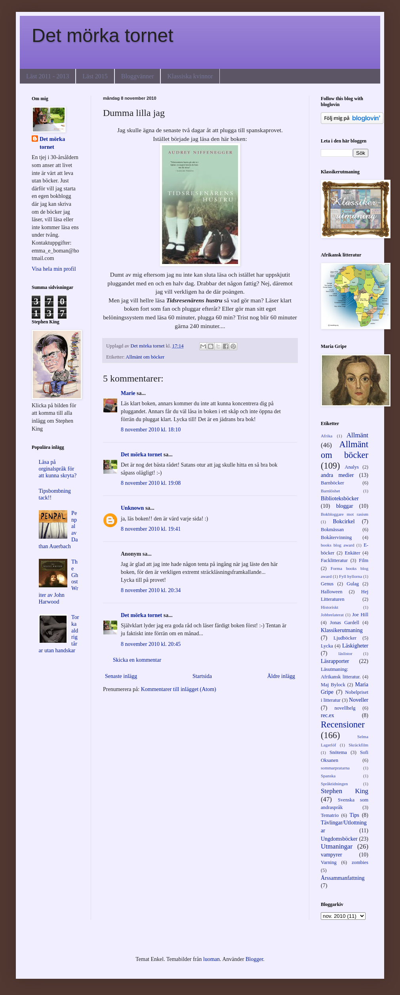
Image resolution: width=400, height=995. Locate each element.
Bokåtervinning (336, 537)
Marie (128, 393)
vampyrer (331, 855)
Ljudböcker (344, 638)
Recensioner (343, 724)
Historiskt (329, 607)
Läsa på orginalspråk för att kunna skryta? (58, 469)
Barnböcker (332, 483)
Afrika (326, 435)
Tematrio (330, 815)
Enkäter (352, 553)
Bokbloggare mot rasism (344, 514)
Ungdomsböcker (339, 839)
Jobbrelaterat (332, 614)
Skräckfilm (358, 744)
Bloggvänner (137, 76)
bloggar (344, 506)
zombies (360, 862)
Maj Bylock (333, 684)
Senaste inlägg (121, 676)
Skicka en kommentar (137, 660)
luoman (211, 959)
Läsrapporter (335, 661)
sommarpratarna (335, 767)
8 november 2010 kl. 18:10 (151, 430)
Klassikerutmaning (342, 630)
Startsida (202, 676)
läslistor (345, 653)
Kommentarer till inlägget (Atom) (178, 689)
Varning (329, 862)
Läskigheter (355, 646)
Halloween (332, 591)
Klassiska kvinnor (190, 76)
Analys (352, 467)
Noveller (358, 700)
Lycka (327, 646)
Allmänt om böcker (145, 357)
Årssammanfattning (342, 878)
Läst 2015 (95, 76)
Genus (327, 584)
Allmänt (357, 435)
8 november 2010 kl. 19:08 (151, 483)
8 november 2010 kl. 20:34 (151, 590)
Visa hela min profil (54, 269)
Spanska (328, 775)
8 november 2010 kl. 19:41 (151, 529)
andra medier (337, 475)
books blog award (337, 545)
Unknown (132, 508)
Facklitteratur (334, 560)
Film (363, 560)
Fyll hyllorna (350, 576)
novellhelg (344, 708)
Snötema (338, 752)
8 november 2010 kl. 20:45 (151, 644)
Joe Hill (360, 614)
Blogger (254, 959)
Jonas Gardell (344, 622)
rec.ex (327, 715)
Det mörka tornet (102, 35)
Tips (354, 815)
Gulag (353, 584)
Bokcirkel (343, 521)
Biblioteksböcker (340, 498)
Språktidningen (334, 783)
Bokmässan (332, 529)
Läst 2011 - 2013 (47, 76)
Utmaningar (336, 846)
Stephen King (344, 791)
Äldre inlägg (281, 676)
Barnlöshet (330, 490)
